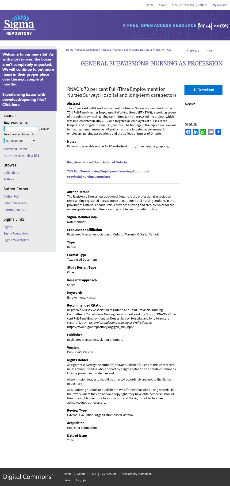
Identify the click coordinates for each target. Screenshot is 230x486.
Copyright (81, 480)
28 (169, 50)
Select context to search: (19, 134)
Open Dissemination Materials (93, 50)
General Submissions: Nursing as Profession (139, 50)
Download (203, 90)
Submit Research (15, 203)
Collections (11, 172)
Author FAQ (11, 196)
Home (69, 50)
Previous (193, 51)
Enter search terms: (16, 123)
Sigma (8, 227)
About (81, 474)
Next (209, 51)
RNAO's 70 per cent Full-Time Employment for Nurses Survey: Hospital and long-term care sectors (121, 92)
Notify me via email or (21, 155)
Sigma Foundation (16, 233)
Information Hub (15, 209)
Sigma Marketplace (17, 240)
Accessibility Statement (136, 474)
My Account (108, 474)
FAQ (93, 474)
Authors (9, 179)
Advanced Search (15, 149)
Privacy (68, 480)
